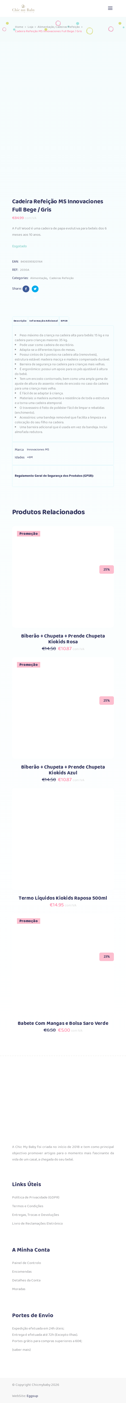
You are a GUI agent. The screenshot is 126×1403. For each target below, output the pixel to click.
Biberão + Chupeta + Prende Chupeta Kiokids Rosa (63, 639)
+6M (30, 457)
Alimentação (46, 27)
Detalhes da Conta (26, 1280)
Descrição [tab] (20, 321)
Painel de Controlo (26, 1263)
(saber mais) (21, 1350)
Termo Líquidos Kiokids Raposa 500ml (63, 898)
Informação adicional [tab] (43, 321)
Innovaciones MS (38, 449)
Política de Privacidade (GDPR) (35, 1197)
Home (19, 27)
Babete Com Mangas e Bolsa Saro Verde (63, 1024)
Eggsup (32, 1396)
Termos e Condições (27, 1206)
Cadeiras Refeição (67, 27)
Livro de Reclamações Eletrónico (37, 1224)
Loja (30, 27)
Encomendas (22, 1272)
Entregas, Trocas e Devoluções (35, 1215)
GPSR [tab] (64, 321)
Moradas (18, 1289)
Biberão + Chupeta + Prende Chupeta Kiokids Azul (63, 770)
